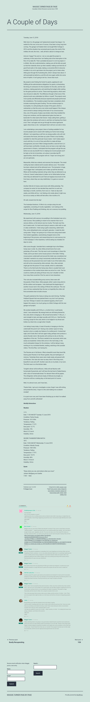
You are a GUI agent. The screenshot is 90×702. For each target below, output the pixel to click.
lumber (61, 492)
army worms (54, 489)
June (65, 487)
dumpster (57, 491)
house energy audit (54, 492)
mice (65, 494)
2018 (58, 487)
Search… (36, 663)
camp (59, 489)
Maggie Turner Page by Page (45, 7)
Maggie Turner (28, 489)
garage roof (63, 491)
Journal (61, 487)
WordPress (79, 695)
